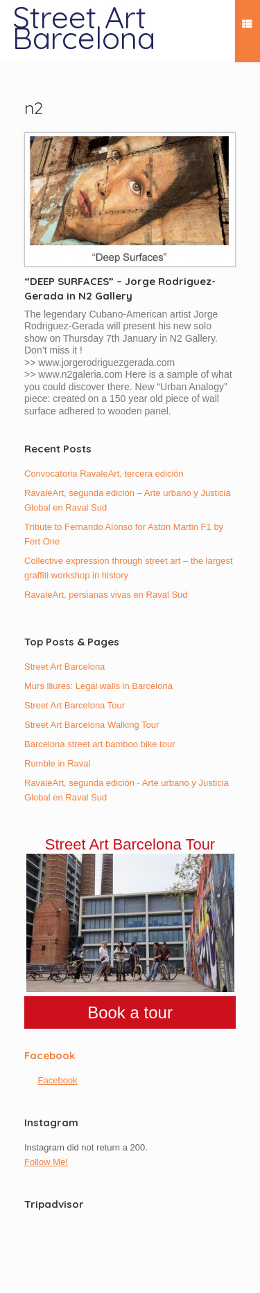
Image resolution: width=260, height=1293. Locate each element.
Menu (247, 26)
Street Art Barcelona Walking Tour (91, 724)
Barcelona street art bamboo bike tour (99, 744)
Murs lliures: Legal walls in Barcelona (98, 686)
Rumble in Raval (57, 763)
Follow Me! (46, 1162)
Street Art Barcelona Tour (74, 705)
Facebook (49, 1055)
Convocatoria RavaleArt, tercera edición (104, 473)
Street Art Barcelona (64, 666)
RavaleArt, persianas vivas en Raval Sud (106, 594)
